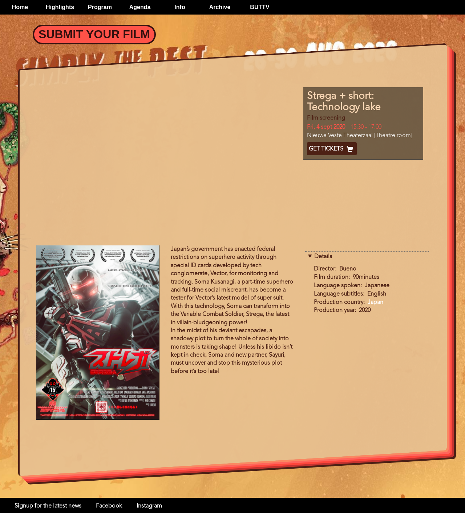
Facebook (109, 506)
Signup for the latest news (48, 506)
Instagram (149, 506)
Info (179, 7)
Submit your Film (94, 34)
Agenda (140, 7)
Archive (220, 7)
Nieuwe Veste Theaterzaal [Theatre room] (359, 136)
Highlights (60, 7)
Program (100, 7)
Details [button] (323, 257)
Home (20, 7)
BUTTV (259, 7)
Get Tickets (332, 149)
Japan (375, 302)
